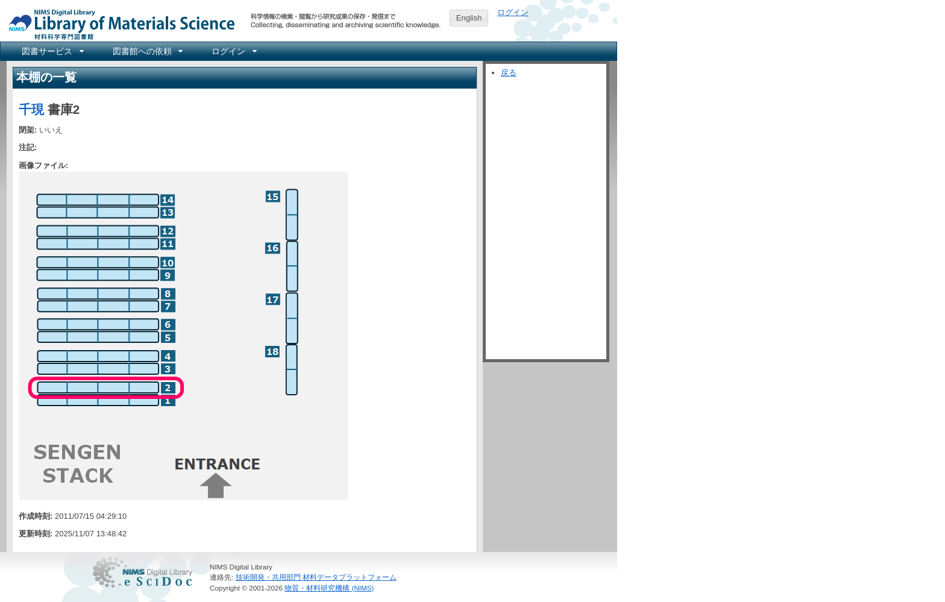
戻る (508, 72)
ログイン (513, 12)
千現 (31, 109)
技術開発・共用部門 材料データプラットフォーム (316, 577)
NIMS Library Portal (118, 24)
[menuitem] (52, 51)
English (469, 17)
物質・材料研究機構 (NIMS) (329, 588)
